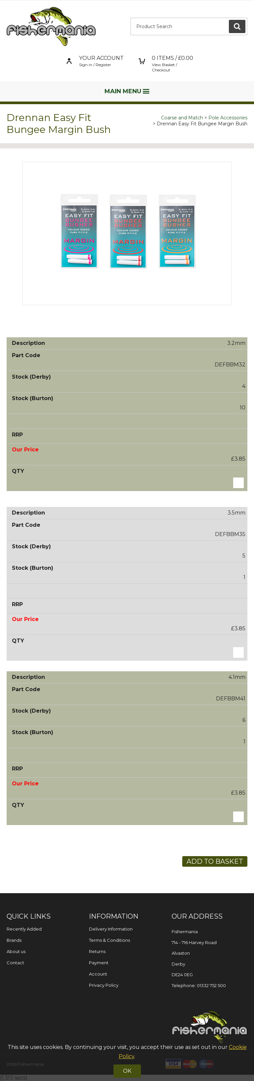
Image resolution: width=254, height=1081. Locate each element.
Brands (14, 940)
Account (98, 974)
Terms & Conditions (109, 940)
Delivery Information (111, 929)
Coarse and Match (182, 118)
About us (16, 951)
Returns (97, 951)
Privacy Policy (103, 985)
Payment (98, 962)
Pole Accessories (227, 118)
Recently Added (24, 929)
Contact (15, 962)
